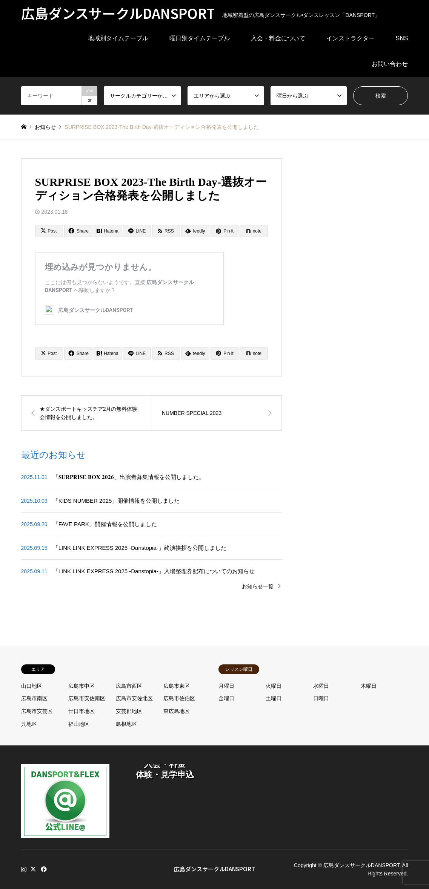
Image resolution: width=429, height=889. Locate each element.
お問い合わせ (390, 64)
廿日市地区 (81, 711)
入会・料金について (278, 38)
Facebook (43, 869)
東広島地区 (176, 711)
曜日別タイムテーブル (199, 38)
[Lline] (137, 231)
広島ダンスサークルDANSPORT (214, 869)
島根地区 (126, 724)
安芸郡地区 (129, 711)
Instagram (23, 869)
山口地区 (31, 686)
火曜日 (273, 686)
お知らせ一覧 (258, 586)
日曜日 (321, 698)
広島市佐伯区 (179, 698)
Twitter (33, 869)
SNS (402, 38)
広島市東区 (176, 686)
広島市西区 (129, 686)
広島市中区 (81, 686)
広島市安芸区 (37, 711)
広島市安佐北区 (134, 698)
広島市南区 (34, 698)
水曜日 (321, 686)
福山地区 (78, 724)
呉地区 (29, 724)
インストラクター (350, 38)
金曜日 (226, 698)
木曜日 (369, 686)
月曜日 (226, 686)
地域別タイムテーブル (118, 38)
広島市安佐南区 (86, 698)
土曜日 (273, 698)
